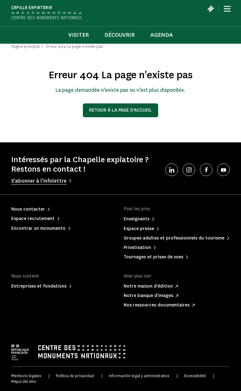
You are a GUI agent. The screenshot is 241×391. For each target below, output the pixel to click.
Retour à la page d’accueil (120, 110)
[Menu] (227, 8)
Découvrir (119, 35)
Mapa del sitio (23, 381)
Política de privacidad (75, 375)
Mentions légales (26, 375)
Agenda (161, 35)
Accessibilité (195, 375)
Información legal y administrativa (139, 375)
